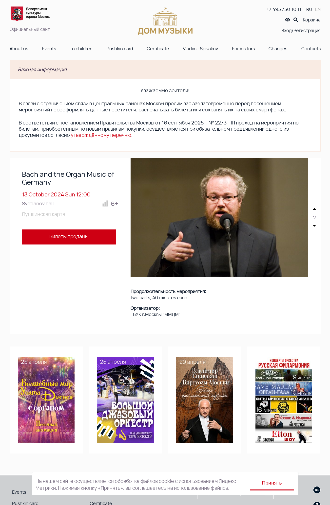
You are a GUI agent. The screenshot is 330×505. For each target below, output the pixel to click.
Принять (272, 483)
